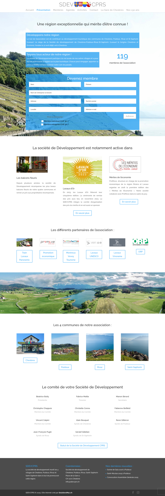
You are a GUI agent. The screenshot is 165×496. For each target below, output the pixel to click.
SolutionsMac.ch (65, 493)
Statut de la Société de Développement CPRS (82, 445)
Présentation (43, 10)
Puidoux (65, 367)
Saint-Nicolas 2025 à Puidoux (118, 473)
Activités (82, 10)
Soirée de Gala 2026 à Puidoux (119, 470)
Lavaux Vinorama (117, 254)
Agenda (70, 10)
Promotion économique (48, 254)
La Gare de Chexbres (112, 10)
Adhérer (130, 116)
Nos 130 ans (132, 10)
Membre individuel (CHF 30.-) (54, 121)
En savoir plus (82, 213)
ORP (140, 251)
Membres (58, 10)
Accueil (30, 10)
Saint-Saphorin (134, 367)
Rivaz (99, 367)
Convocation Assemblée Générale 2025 (122, 477)
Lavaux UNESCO (94, 254)
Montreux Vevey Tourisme (71, 256)
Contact (94, 10)
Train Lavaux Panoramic (24, 256)
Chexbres (30, 360)
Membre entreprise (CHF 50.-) (55, 124)
